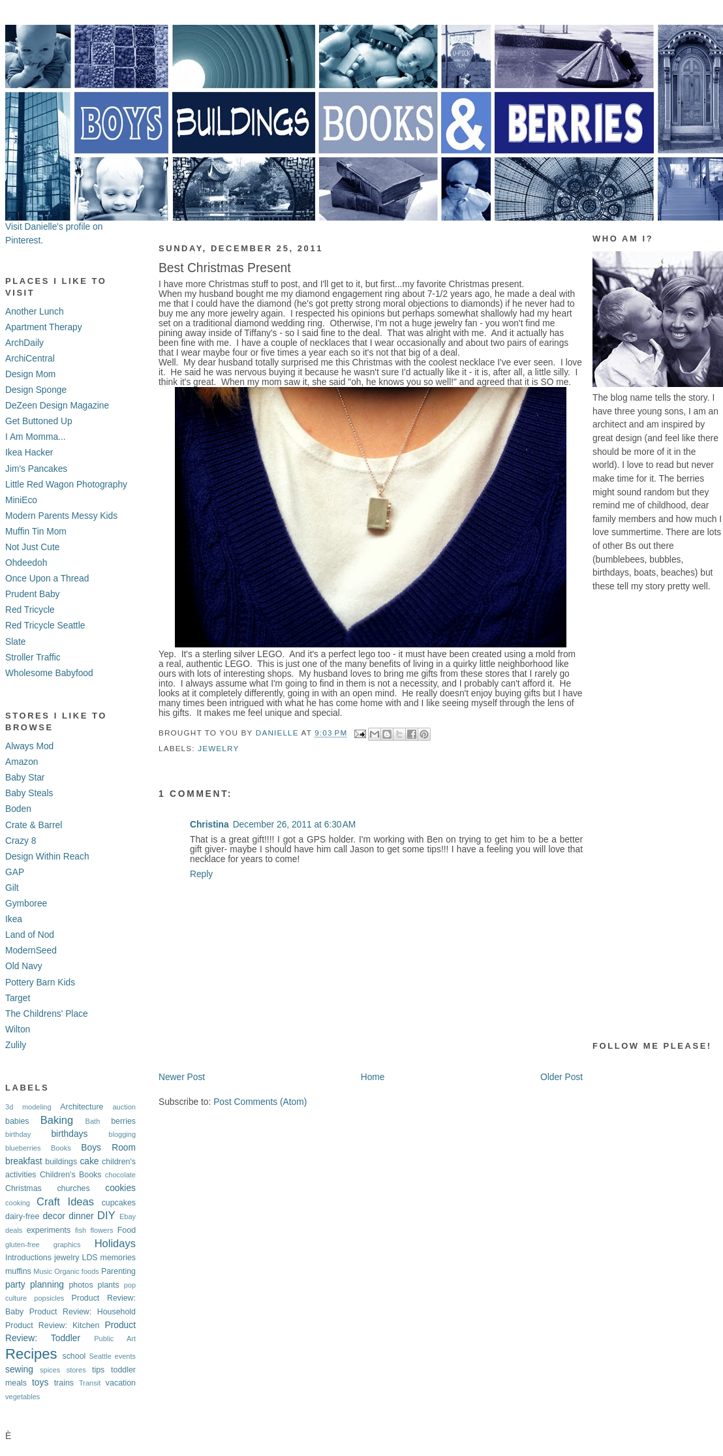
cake (89, 1161)
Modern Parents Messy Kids (61, 516)
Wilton (17, 1029)
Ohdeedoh (26, 563)
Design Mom (30, 374)
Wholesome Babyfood (49, 673)
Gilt (12, 888)
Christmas (23, 1188)
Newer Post (182, 1077)
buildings (61, 1161)
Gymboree (26, 903)
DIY (106, 1215)
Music (42, 1271)
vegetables (22, 1397)
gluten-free (22, 1244)
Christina (209, 824)
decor (53, 1216)
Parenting (118, 1271)
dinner (81, 1216)
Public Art (115, 1338)
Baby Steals (29, 793)
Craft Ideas (65, 1202)
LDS (89, 1257)
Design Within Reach (47, 856)
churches (73, 1188)
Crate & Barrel (33, 825)
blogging (122, 1134)
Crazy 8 (20, 841)
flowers (102, 1230)
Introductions (28, 1257)
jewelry (67, 1257)
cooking (17, 1203)
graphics (67, 1244)
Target (17, 998)
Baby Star (24, 777)
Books (61, 1148)
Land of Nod (29, 935)
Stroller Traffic (33, 657)
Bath (92, 1121)
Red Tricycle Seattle (45, 625)
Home (373, 1077)
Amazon (21, 762)
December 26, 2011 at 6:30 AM (294, 824)
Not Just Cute (32, 547)
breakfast (23, 1161)
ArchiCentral (30, 359)
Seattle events (112, 1356)
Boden (18, 809)
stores (76, 1370)
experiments (49, 1230)
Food (126, 1230)
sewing (19, 1369)
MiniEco (21, 500)
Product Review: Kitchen (52, 1325)
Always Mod (29, 746)
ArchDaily (24, 343)
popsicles (49, 1298)
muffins (18, 1271)
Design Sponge (36, 390)
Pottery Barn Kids (40, 982)
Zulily (15, 1045)
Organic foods (76, 1271)
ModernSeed (31, 950)
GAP (14, 872)
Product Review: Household (82, 1311)
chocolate (120, 1175)
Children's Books (71, 1174)
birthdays (69, 1134)
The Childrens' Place (46, 1014)
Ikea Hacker (29, 452)
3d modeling (28, 1107)
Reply (201, 874)
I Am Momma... (35, 437)
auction (124, 1107)
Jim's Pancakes (36, 469)
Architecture (81, 1106)
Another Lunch (34, 312)
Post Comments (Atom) (260, 1102)
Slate (15, 642)
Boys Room (108, 1148)
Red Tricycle (30, 610)
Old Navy (23, 966)
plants (108, 1285)
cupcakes (119, 1202)
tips (98, 1369)
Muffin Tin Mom (36, 531)
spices (50, 1370)
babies (17, 1121)
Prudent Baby (32, 594)
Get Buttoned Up (38, 421)
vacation (121, 1382)
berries (123, 1121)
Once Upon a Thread (47, 578)
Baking (57, 1120)
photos (81, 1285)
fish (80, 1230)
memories (118, 1257)
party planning (34, 1285)
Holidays (115, 1243)
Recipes (31, 1354)
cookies (120, 1188)
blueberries (23, 1148)
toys (40, 1382)
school (73, 1356)
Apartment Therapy (43, 327)
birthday (18, 1134)
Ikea (13, 919)
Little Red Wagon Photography (66, 484)
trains (64, 1382)
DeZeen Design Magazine (57, 405)
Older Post (561, 1077)
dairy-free (22, 1216)
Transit (89, 1383)
